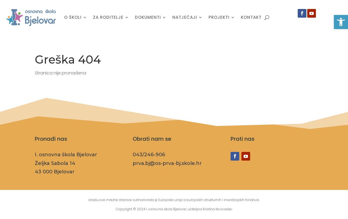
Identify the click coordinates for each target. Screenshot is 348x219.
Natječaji (184, 17)
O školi (73, 17)
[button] (341, 22)
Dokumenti (148, 17)
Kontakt (251, 17)
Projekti (219, 17)
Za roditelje (108, 17)
